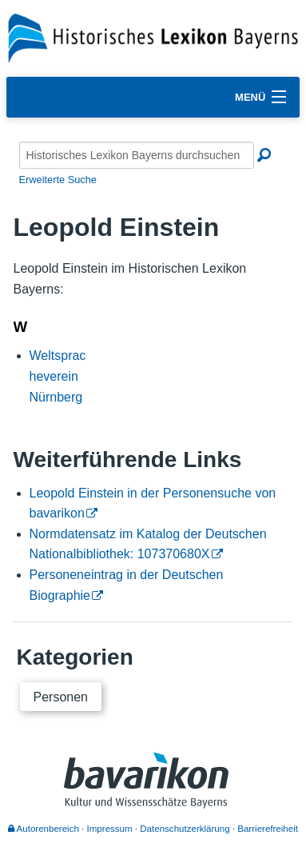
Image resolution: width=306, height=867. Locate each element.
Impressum (110, 828)
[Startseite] (153, 37)
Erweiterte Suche (58, 180)
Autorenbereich (43, 828)
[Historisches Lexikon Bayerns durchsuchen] (136, 155)
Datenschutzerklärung (184, 828)
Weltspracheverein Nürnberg (58, 376)
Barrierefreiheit (267, 828)
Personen (61, 697)
